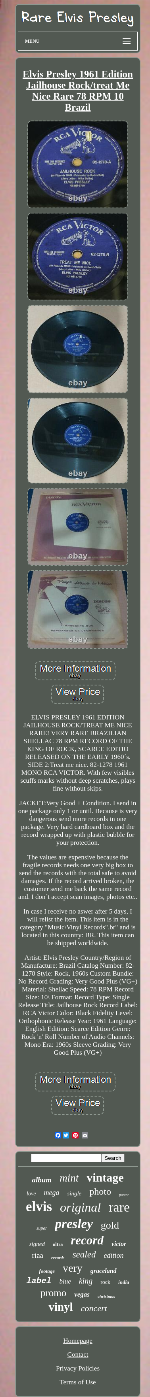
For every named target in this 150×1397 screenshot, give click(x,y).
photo (100, 1191)
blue (65, 1281)
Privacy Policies (78, 1368)
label (38, 1281)
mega (51, 1193)
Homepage (77, 1340)
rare (119, 1207)
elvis (39, 1206)
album (42, 1180)
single (74, 1193)
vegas (82, 1294)
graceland (103, 1270)
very (73, 1268)
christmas (106, 1296)
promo (53, 1293)
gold (110, 1225)
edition (113, 1255)
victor (119, 1243)
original (80, 1207)
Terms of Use (78, 1382)
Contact (77, 1354)
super (42, 1228)
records (58, 1257)
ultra (58, 1244)
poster (124, 1195)
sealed (84, 1254)
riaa (37, 1255)
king (85, 1280)
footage (47, 1271)
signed (37, 1244)
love (31, 1194)
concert (94, 1308)
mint (69, 1178)
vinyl (60, 1307)
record (87, 1240)
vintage (105, 1177)
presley (74, 1224)
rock (105, 1282)
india (123, 1282)
